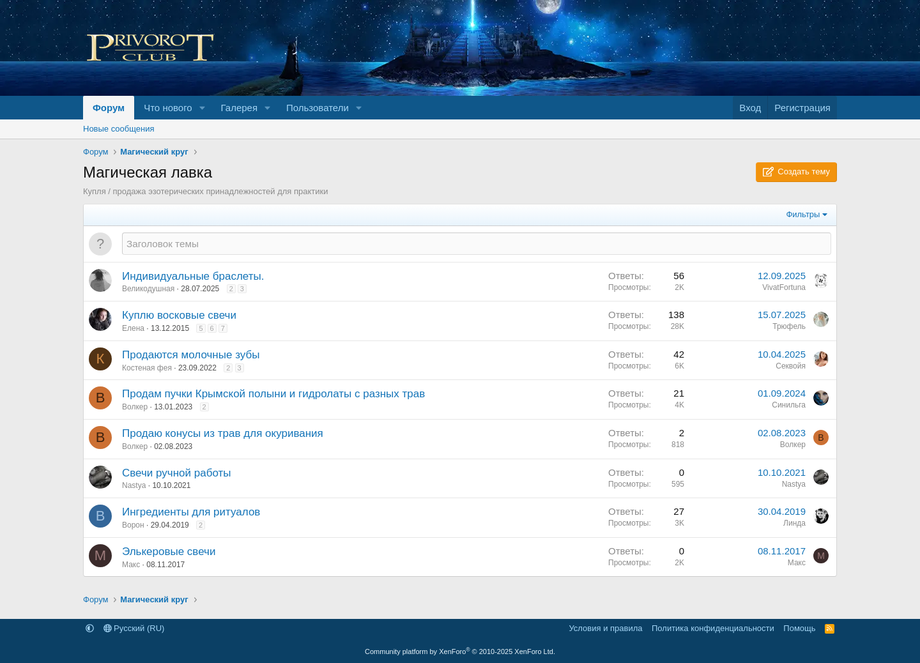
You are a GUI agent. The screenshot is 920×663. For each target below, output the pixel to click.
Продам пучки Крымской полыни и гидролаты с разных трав (273, 394)
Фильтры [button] (803, 214)
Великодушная (148, 288)
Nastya (134, 485)
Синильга (789, 404)
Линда (794, 523)
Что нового (168, 107)
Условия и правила (605, 628)
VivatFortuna (784, 287)
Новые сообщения (119, 128)
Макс (131, 564)
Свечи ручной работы (176, 473)
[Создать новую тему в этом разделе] (476, 243)
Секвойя (791, 366)
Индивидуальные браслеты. (193, 276)
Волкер (135, 406)
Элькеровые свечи (168, 551)
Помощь (799, 628)
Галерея (239, 107)
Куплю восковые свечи (179, 315)
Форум (109, 107)
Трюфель (789, 326)
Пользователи (317, 107)
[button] (202, 107)
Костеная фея (147, 367)
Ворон (133, 525)
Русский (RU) (134, 628)
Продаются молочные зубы (190, 355)
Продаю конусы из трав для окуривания (222, 433)
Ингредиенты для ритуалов (191, 512)
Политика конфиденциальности (713, 628)
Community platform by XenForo (460, 651)
